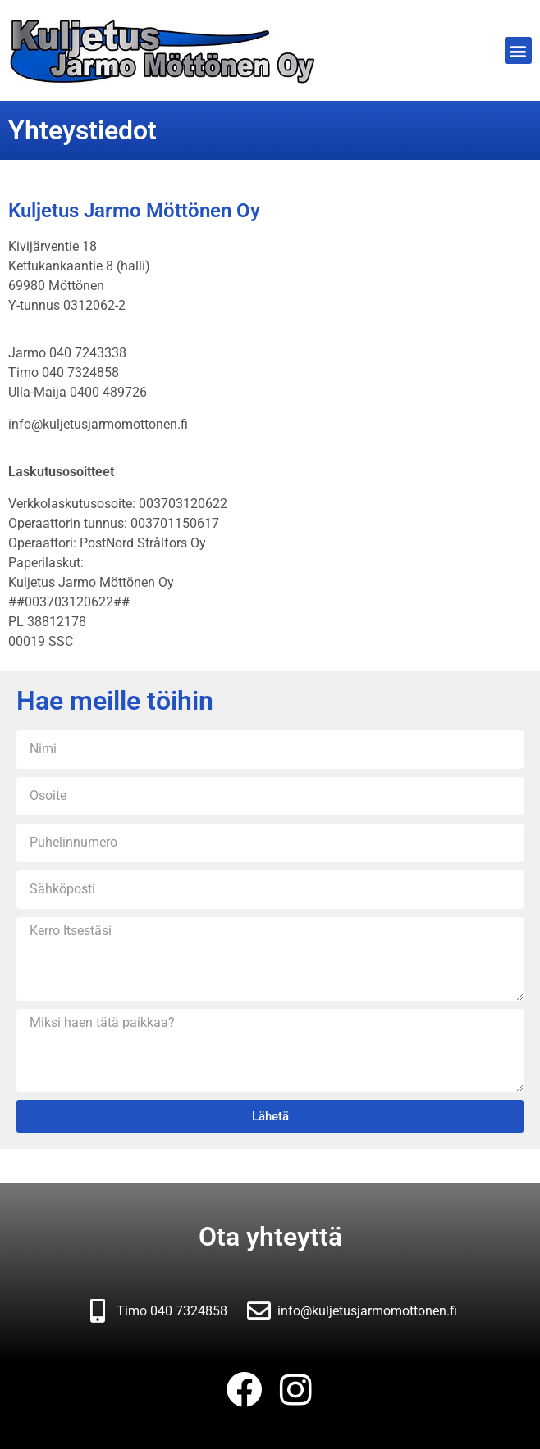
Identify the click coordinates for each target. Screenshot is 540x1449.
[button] (518, 50)
